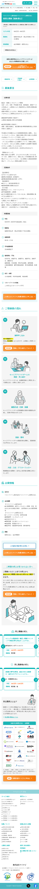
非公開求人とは (6, 807)
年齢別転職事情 (24, 831)
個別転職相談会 (24, 835)
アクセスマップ (6, 814)
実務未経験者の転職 (7, 831)
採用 (28, 868)
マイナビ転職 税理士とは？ (9, 799)
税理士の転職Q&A (7, 841)
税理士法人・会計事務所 (27, 799)
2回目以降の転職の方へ (8, 803)
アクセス (10, 868)
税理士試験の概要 (25, 827)
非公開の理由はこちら (11, 717)
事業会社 (23, 803)
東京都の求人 (6, 856)
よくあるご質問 (6, 809)
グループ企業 (5, 870)
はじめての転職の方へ (8, 801)
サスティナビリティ (20, 868)
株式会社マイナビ (19, 865)
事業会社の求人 (6, 854)
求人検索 (28, 7)
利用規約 (22, 848)
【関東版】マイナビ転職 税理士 (10, 816)
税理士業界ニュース (25, 833)
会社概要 (4, 868)
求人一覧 (35, 7)
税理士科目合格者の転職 (8, 827)
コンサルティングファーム (27, 801)
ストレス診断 (24, 841)
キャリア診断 (24, 839)
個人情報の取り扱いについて (28, 851)
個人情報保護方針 (15, 870)
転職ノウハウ (6, 824)
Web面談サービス (7, 811)
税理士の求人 (6, 848)
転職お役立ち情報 (25, 824)
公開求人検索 (6, 845)
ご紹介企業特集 (24, 829)
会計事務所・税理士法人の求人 (10, 852)
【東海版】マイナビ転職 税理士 (10, 820)
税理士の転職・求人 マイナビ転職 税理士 (12, 7)
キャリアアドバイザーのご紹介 (10, 805)
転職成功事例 (6, 839)
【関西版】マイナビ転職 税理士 (10, 818)
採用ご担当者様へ (25, 845)
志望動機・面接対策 (7, 835)
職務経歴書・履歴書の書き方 (9, 837)
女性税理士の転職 (7, 829)
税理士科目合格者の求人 (8, 850)
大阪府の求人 (6, 858)
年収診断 (23, 837)
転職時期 (5, 833)
